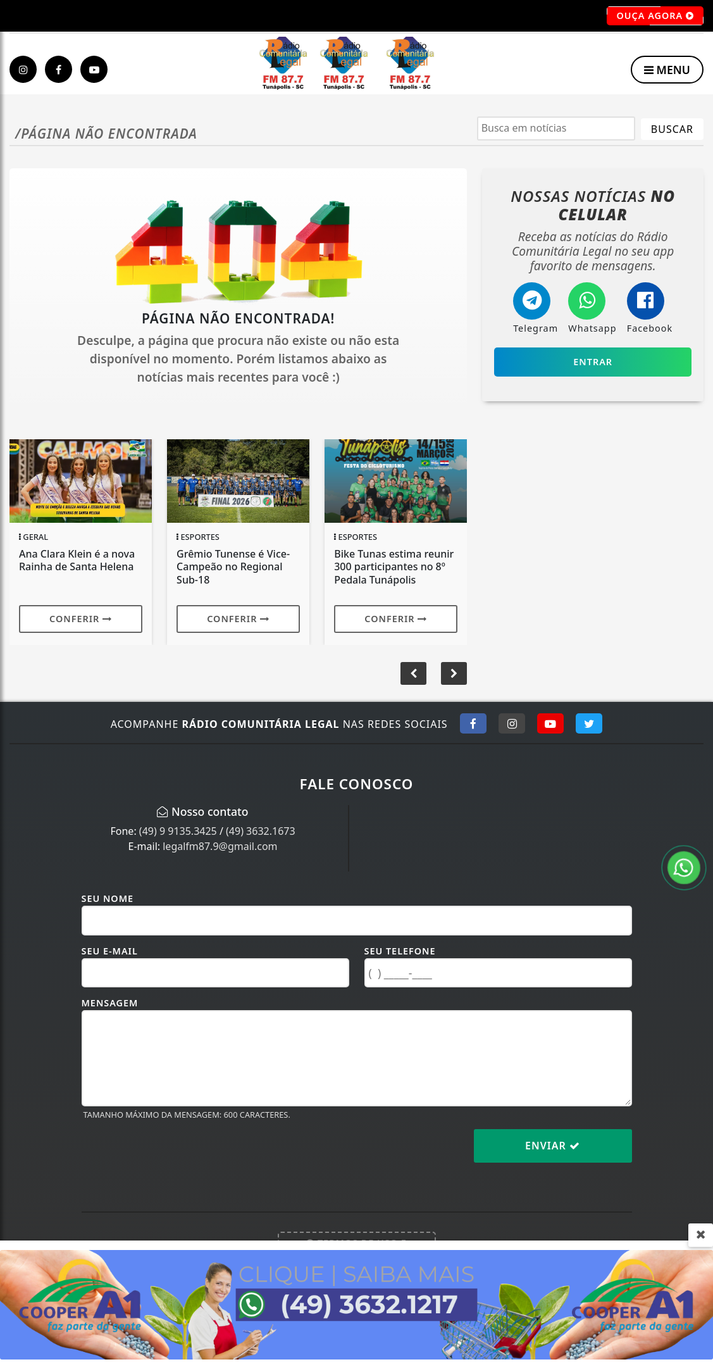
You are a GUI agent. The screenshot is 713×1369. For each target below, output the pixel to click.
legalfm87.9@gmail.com (220, 846)
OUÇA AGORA (655, 15)
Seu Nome (108, 898)
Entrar (592, 362)
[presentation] (178, 1155)
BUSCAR (672, 129)
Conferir (80, 619)
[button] (454, 673)
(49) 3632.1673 (260, 831)
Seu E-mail (110, 951)
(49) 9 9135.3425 (178, 831)
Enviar (552, 1146)
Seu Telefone (400, 951)
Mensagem (110, 1003)
